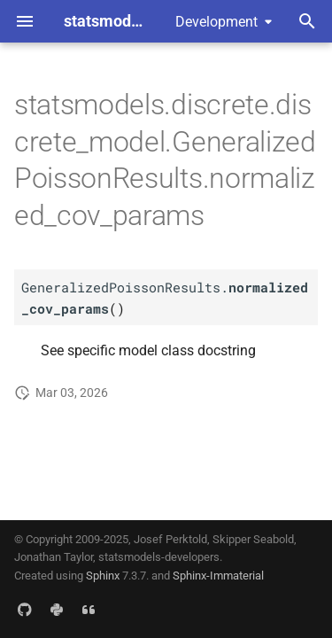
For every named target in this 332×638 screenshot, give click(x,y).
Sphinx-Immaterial (218, 575)
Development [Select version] (216, 21)
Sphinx (103, 575)
